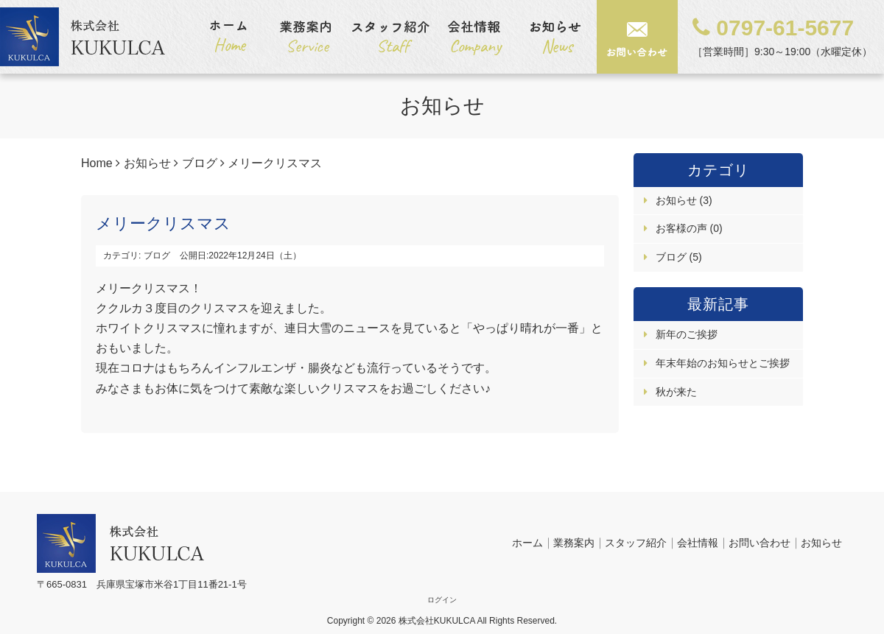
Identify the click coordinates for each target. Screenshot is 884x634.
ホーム (527, 543)
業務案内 (573, 543)
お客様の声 (683, 228)
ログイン (442, 600)
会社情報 (697, 543)
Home (97, 163)
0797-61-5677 (773, 27)
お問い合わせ (759, 543)
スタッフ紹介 (636, 543)
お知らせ (147, 163)
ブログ (199, 163)
